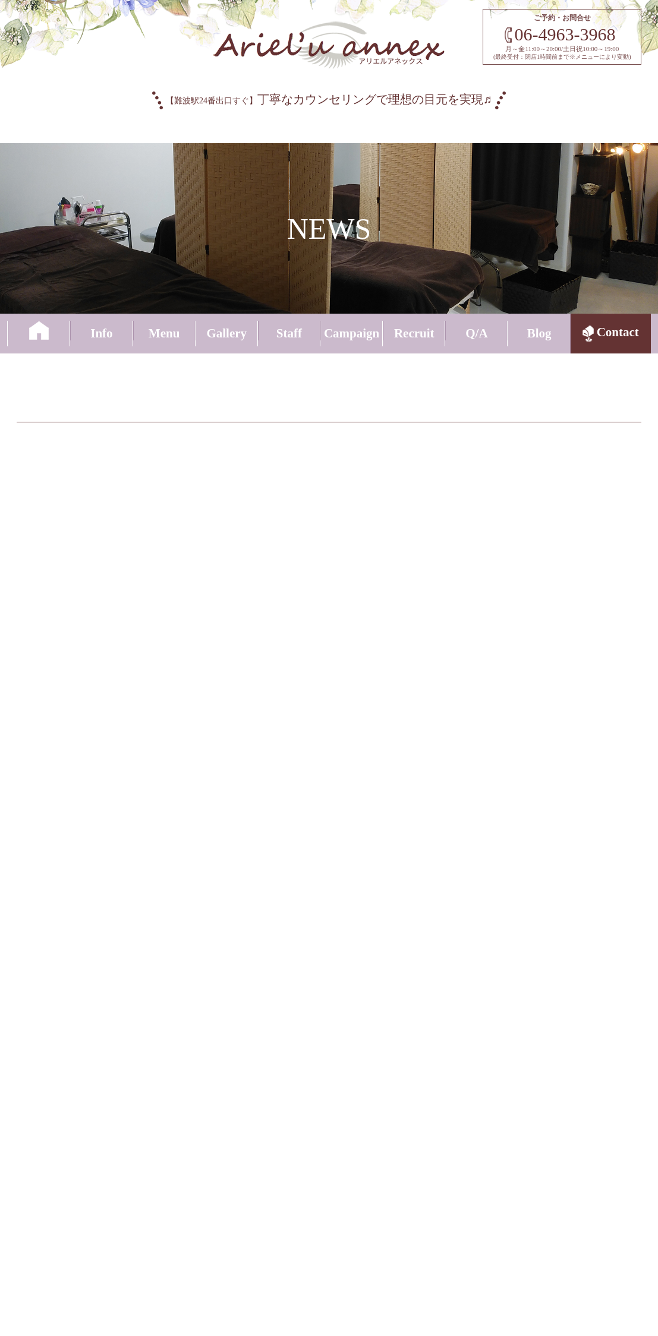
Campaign (351, 333)
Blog (539, 333)
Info (101, 333)
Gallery (226, 333)
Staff (289, 333)
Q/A (476, 333)
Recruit (414, 333)
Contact (611, 334)
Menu (164, 333)
